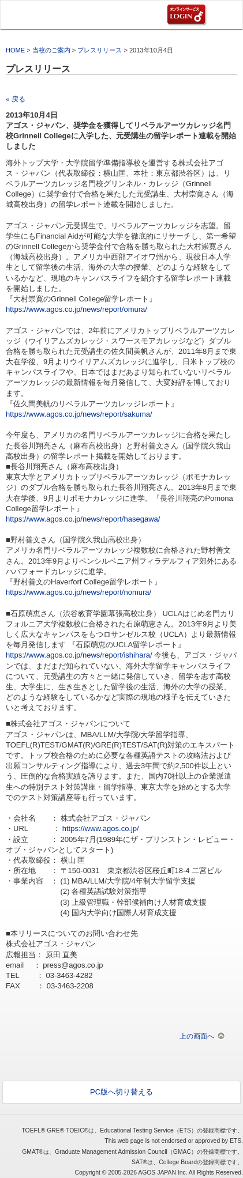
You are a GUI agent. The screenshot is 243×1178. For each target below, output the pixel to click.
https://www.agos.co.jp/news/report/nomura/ (78, 592)
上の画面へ (197, 1036)
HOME (15, 50)
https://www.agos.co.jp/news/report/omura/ (76, 309)
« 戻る (15, 99)
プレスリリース (99, 50)
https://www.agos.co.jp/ (100, 828)
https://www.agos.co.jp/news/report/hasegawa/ (83, 519)
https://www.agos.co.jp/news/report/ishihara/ (79, 655)
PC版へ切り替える (121, 1092)
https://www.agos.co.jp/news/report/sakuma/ (79, 414)
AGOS (29, 15)
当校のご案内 (51, 50)
